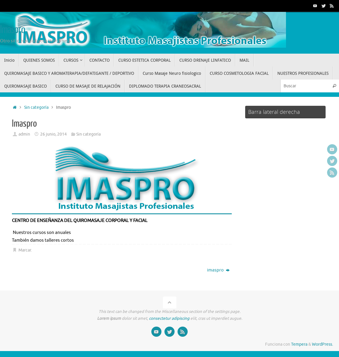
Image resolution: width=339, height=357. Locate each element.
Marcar (24, 250)
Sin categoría (36, 107)
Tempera (299, 344)
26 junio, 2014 (53, 134)
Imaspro (12, 30)
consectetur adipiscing (169, 318)
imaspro (218, 270)
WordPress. (322, 344)
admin (24, 134)
